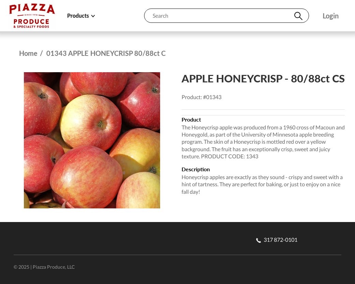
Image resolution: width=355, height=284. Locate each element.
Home (28, 53)
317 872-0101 (276, 239)
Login (331, 15)
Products (80, 15)
